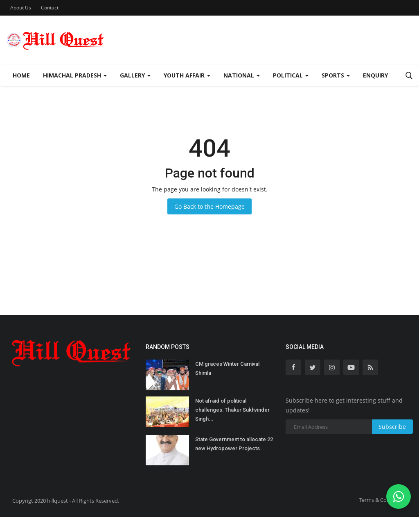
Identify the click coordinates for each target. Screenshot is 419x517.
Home (21, 75)
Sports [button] (336, 75)
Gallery (135, 75)
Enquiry (375, 75)
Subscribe (392, 426)
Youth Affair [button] (187, 75)
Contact (50, 7)
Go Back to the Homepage (209, 206)
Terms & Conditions (383, 499)
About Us (20, 7)
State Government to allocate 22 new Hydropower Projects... (234, 443)
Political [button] (291, 75)
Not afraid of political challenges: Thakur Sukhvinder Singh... (232, 410)
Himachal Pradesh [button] (75, 75)
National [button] (241, 75)
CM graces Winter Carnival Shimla (227, 368)
